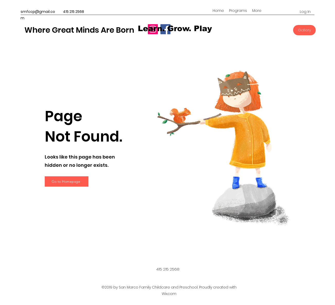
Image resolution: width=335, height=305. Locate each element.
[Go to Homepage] (66, 181)
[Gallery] (304, 30)
